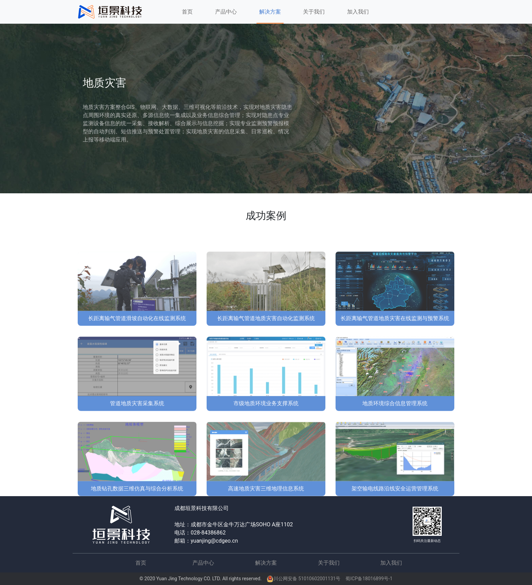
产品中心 (203, 563)
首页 (188, 13)
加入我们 (358, 11)
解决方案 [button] (270, 11)
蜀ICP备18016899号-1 (368, 578)
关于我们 (314, 11)
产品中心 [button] (226, 11)
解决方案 (266, 563)
